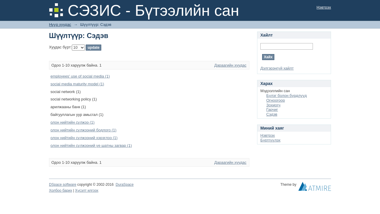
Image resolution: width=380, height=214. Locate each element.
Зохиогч (273, 105)
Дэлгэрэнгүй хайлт (277, 68)
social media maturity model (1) (77, 84)
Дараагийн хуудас (230, 65)
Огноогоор (275, 100)
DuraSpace (124, 184)
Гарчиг (272, 109)
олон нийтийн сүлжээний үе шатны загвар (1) (91, 145)
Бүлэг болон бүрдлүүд (286, 95)
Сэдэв (271, 114)
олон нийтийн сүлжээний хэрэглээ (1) (84, 138)
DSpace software (62, 184)
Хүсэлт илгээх (87, 190)
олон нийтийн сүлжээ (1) (72, 122)
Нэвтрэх (323, 7)
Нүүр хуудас (60, 24)
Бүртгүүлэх (270, 140)
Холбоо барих (60, 190)
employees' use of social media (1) (80, 76)
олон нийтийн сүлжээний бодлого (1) (83, 130)
